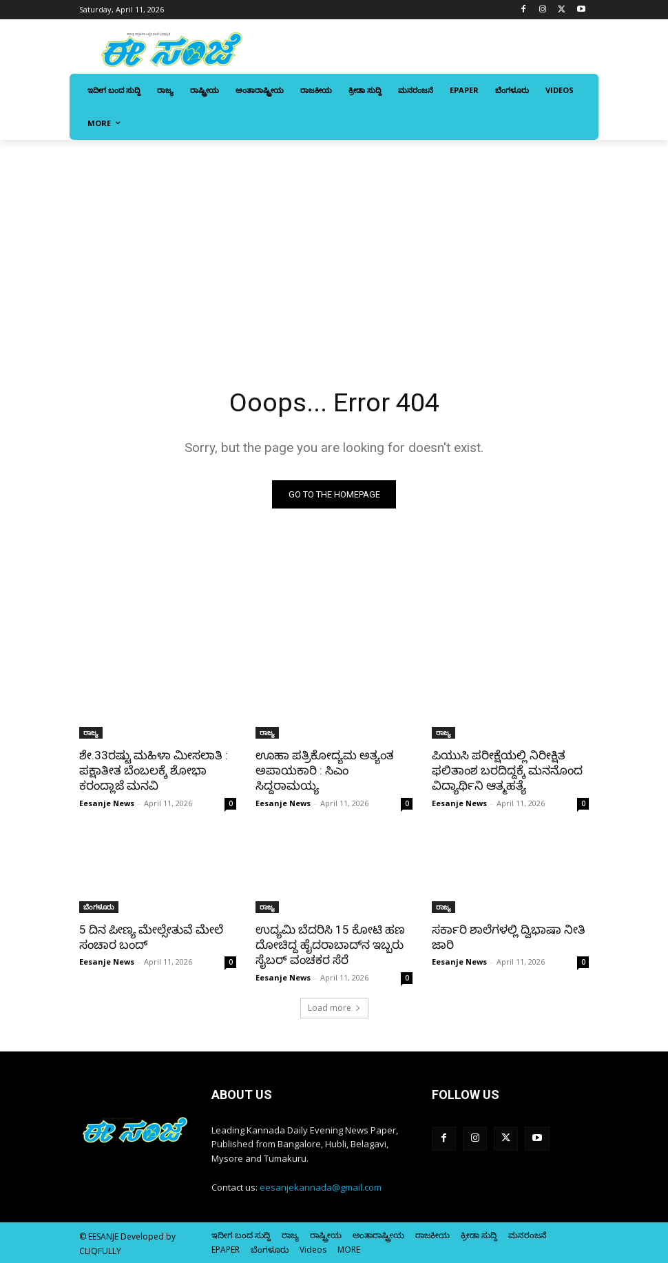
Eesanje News (106, 802)
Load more (334, 1007)
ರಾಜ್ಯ (90, 732)
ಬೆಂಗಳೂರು (98, 906)
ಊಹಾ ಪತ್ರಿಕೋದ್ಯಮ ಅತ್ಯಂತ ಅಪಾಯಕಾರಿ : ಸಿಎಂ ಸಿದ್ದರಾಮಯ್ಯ (324, 770)
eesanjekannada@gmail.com (321, 1186)
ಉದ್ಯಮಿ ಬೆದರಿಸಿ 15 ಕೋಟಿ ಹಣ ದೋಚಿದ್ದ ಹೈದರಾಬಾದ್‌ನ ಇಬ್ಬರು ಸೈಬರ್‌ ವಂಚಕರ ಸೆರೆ (330, 944)
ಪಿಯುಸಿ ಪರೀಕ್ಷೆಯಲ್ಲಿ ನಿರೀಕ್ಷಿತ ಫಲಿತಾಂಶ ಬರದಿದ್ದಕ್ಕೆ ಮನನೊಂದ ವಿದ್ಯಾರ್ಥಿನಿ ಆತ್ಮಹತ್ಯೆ (507, 770)
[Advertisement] (334, 243)
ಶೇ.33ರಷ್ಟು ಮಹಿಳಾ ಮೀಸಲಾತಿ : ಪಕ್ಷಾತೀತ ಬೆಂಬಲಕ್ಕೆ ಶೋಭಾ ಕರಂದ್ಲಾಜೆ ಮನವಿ (153, 770)
